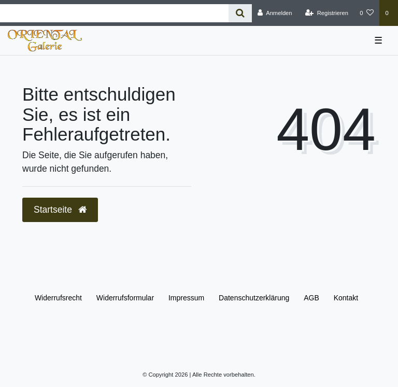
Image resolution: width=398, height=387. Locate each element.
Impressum (186, 298)
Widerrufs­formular (125, 298)
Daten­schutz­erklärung (254, 298)
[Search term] (114, 13)
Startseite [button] (60, 209)
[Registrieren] (327, 13)
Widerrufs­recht (58, 298)
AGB (311, 298)
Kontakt (346, 298)
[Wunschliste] (366, 13)
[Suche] (240, 13)
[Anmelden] (275, 13)
